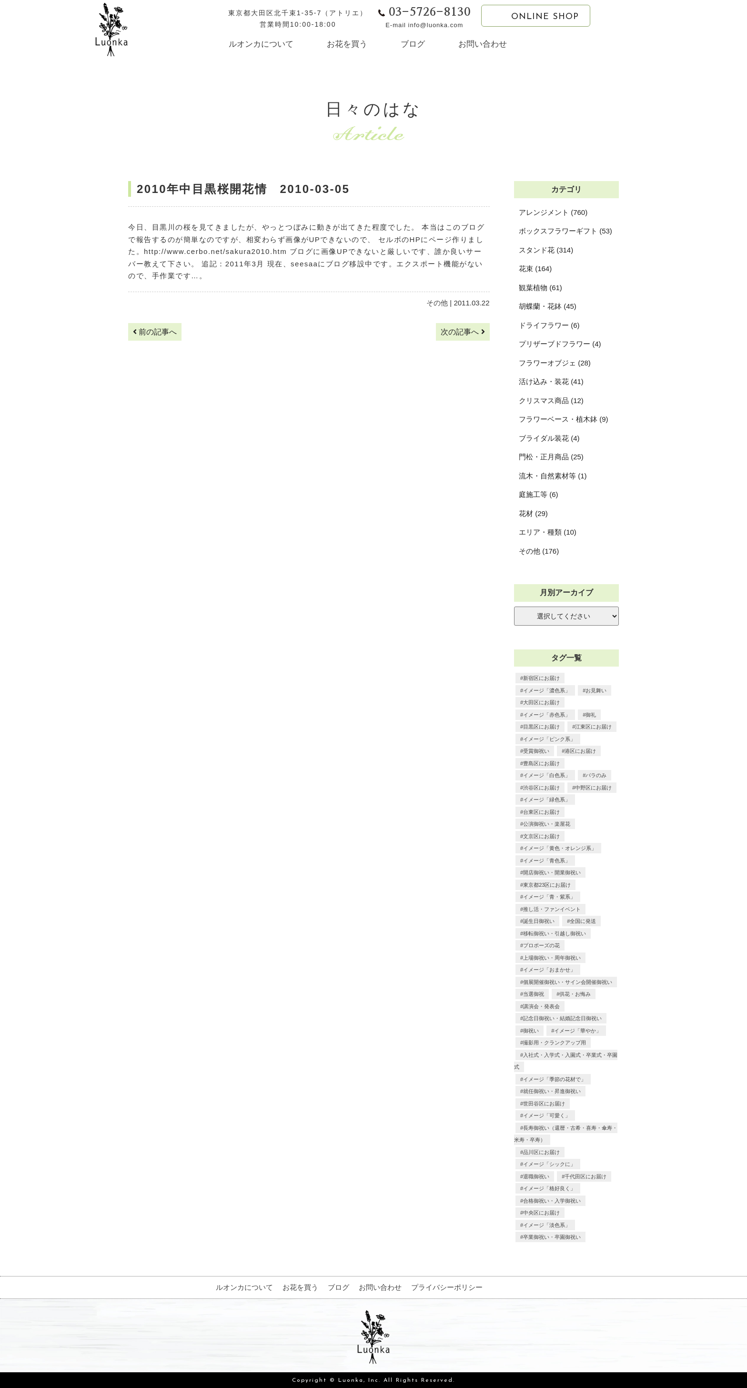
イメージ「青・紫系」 (549, 897)
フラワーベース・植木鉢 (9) (563, 419)
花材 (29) (533, 513)
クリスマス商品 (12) (551, 400)
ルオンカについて (261, 44)
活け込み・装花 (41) (551, 381)
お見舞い (595, 690)
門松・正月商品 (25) (551, 457)
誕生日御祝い (539, 921)
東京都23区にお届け (547, 885)
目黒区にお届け (541, 726)
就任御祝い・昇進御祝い (552, 1091)
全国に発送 (583, 921)
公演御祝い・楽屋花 (546, 824)
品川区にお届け (541, 1152)
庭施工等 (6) (538, 494)
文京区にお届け (541, 836)
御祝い (531, 1030)
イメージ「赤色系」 (546, 715)
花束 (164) (535, 268)
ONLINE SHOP (536, 16)
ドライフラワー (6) (549, 325)
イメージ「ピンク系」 (549, 739)
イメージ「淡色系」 (546, 1225)
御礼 (590, 715)
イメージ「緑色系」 (546, 799)
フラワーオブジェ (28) (555, 363)
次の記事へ (463, 332)
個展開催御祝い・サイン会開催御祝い (567, 982)
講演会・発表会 (541, 1006)
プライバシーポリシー (447, 1287)
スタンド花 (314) (546, 250)
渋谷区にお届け (541, 787)
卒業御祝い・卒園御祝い (552, 1237)
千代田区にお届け (585, 1176)
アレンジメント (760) (553, 212)
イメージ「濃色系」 (546, 690)
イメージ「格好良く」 (549, 1188)
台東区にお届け (541, 812)
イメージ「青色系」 (546, 860)
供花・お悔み (575, 994)
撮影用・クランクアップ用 (554, 1042)
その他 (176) (539, 551)
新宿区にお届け (541, 678)
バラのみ (595, 775)
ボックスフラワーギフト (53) (565, 231)
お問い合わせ (482, 44)
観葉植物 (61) (540, 288)
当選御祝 (533, 994)
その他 (437, 303)
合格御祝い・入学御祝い (552, 1201)
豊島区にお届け (541, 763)
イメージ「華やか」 (577, 1030)
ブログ (413, 44)
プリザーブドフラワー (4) (560, 344)
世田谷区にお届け (544, 1103)
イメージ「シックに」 (549, 1164)
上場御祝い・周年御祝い (552, 958)
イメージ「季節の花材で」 (554, 1079)
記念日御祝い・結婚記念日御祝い (562, 1018)
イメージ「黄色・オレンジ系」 (559, 848)
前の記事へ (155, 332)
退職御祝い (536, 1176)
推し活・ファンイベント (552, 909)
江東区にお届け (593, 726)
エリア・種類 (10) (547, 532)
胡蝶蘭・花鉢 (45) (547, 306)
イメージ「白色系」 (546, 775)
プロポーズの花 (541, 945)
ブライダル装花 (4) (549, 438)
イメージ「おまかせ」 (549, 970)
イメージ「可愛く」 (546, 1115)
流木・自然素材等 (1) (553, 476)
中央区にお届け (541, 1213)
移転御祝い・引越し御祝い (554, 933)
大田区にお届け (541, 702)
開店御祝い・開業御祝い (552, 872)
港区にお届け (580, 751)
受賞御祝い (536, 751)
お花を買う (347, 44)
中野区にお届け (593, 787)
